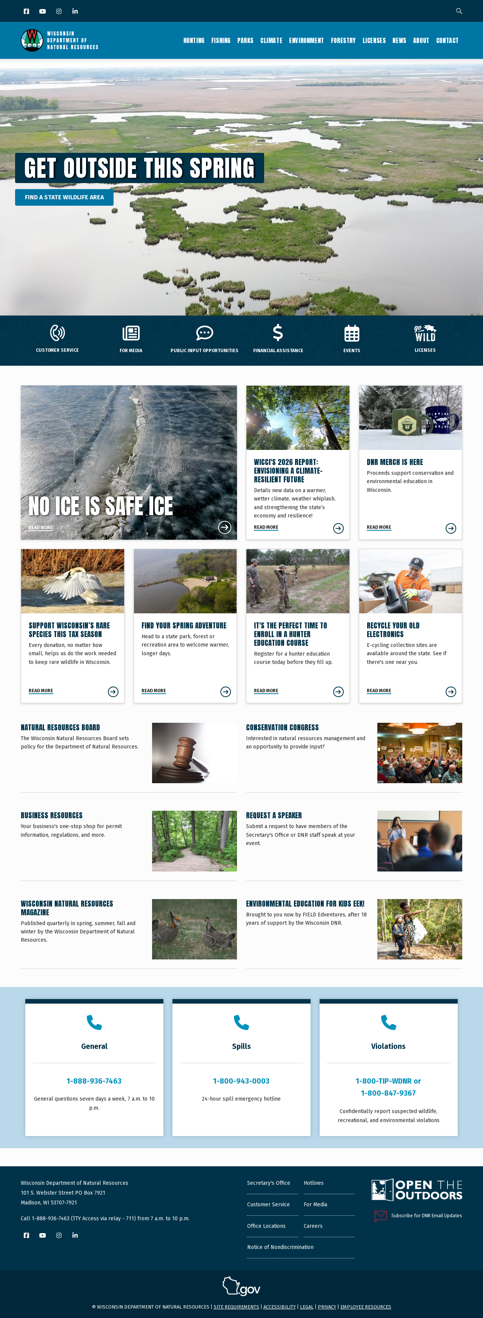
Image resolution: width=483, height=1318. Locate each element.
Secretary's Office (268, 1183)
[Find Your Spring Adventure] (185, 626)
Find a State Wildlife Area (64, 197)
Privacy (327, 1307)
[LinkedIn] (75, 12)
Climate (271, 40)
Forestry (343, 40)
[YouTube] (43, 12)
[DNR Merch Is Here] (410, 462)
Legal (307, 1307)
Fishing (221, 40)
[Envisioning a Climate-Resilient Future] (297, 462)
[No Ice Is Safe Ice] (129, 462)
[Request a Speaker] (354, 845)
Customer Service (268, 1204)
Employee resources (365, 1307)
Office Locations (266, 1226)
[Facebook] (27, 12)
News (399, 40)
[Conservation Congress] (354, 757)
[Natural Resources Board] (129, 757)
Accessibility (279, 1307)
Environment (306, 40)
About (421, 40)
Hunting (194, 40)
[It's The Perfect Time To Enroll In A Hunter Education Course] (297, 626)
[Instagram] (59, 12)
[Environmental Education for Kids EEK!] (354, 933)
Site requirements (236, 1307)
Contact (447, 40)
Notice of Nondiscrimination (280, 1247)
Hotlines (314, 1183)
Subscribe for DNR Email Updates (426, 1215)
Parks (245, 40)
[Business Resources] (129, 845)
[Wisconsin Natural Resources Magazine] (129, 933)
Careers (313, 1226)
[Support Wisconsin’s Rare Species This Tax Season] (72, 626)
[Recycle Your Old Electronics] (410, 626)
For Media (315, 1204)
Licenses (374, 40)
